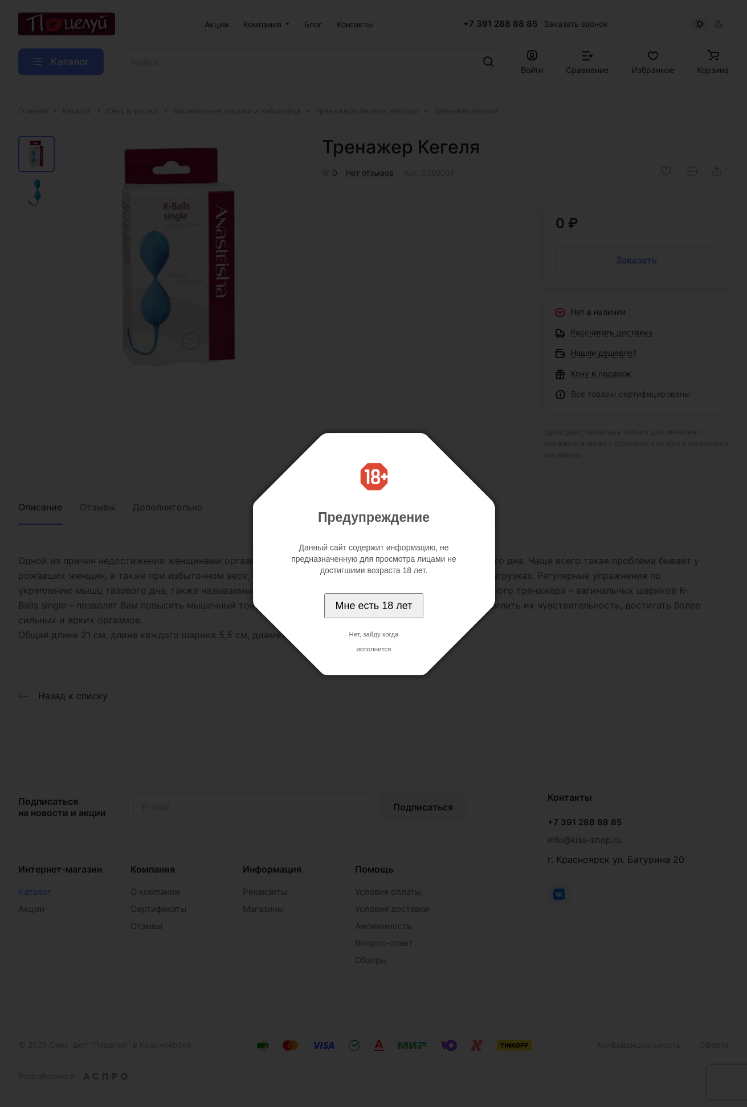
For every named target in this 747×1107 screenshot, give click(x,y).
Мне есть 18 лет (374, 605)
